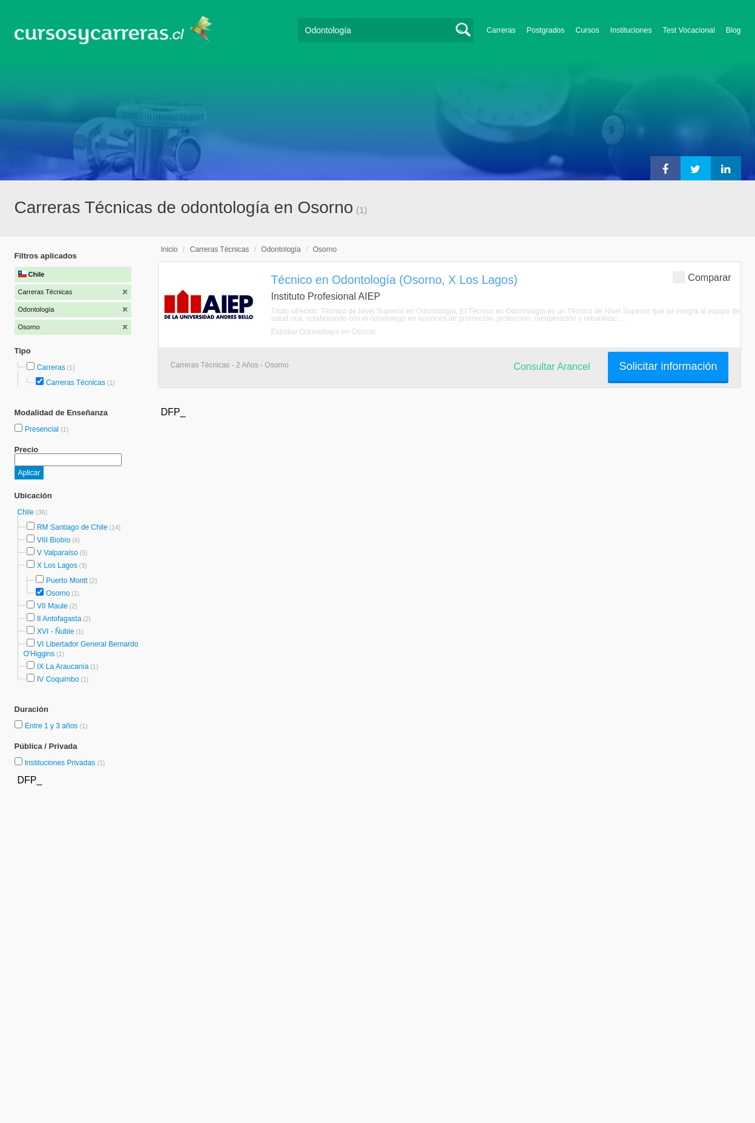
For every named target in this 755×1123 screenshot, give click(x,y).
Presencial (43, 429)
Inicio (169, 249)
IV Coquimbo (58, 679)
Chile (27, 512)
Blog (733, 30)
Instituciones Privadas (64, 763)
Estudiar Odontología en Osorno (323, 332)
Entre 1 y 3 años (52, 726)
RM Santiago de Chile (72, 527)
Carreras (501, 30)
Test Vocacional (689, 30)
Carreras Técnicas (75, 382)
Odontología (280, 249)
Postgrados (546, 30)
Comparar (702, 277)
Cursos (587, 30)
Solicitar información (668, 366)
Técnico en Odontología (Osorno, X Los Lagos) (394, 279)
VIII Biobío (53, 540)
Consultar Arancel (551, 366)
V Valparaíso (57, 552)
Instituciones (631, 30)
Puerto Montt (67, 580)
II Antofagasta (59, 618)
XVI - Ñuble (55, 631)
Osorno (58, 593)
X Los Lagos (57, 565)
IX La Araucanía (62, 666)
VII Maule (52, 606)
